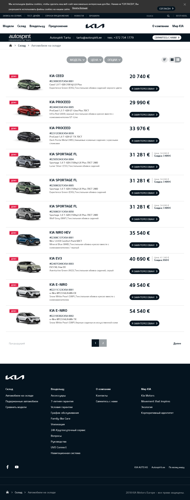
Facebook (7, 467)
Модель (75, 59)
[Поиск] (168, 16)
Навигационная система (65, 453)
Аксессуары (58, 395)
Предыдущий (17, 343)
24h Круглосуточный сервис (68, 430)
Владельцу (37, 26)
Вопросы (56, 435)
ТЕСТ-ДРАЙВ (33, 15)
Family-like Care (60, 418)
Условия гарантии (62, 407)
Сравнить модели (16, 407)
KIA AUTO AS (141, 467)
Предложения (58, 26)
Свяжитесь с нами (165, 37)
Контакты (102, 395)
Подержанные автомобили (22, 401)
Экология (147, 407)
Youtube (17, 467)
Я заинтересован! (143, 88)
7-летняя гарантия (62, 401)
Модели (8, 26)
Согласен (185, 4)
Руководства (58, 441)
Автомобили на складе (46, 45)
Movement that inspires (155, 401)
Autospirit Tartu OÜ (10, 45)
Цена (94, 59)
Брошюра (94, 15)
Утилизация (58, 424)
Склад (21, 26)
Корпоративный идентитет (157, 412)
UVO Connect (59, 447)
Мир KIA (178, 26)
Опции (112, 59)
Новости (79, 15)
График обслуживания (65, 412)
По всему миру (176, 467)
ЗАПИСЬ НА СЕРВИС (12, 15)
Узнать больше (80, 7)
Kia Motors (147, 395)
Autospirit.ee (158, 467)
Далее (177, 343)
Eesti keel (181, 15)
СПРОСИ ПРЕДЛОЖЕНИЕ (57, 15)
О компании (160, 26)
